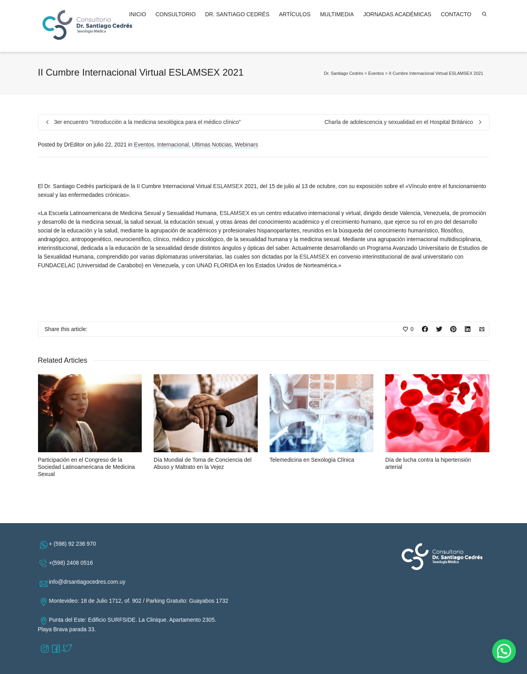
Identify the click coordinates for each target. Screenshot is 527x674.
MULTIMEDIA (337, 14)
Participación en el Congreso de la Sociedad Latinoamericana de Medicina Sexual (86, 467)
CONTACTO (456, 14)
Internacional (173, 144)
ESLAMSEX (228, 186)
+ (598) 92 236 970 (74, 544)
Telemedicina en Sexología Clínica (312, 460)
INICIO (137, 14)
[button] (504, 651)
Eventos (144, 144)
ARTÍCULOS (294, 14)
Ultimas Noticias (212, 144)
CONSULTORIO (176, 14)
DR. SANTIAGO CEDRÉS (237, 14)
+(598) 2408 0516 (72, 563)
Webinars (246, 144)
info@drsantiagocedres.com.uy (89, 582)
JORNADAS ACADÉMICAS (397, 14)
